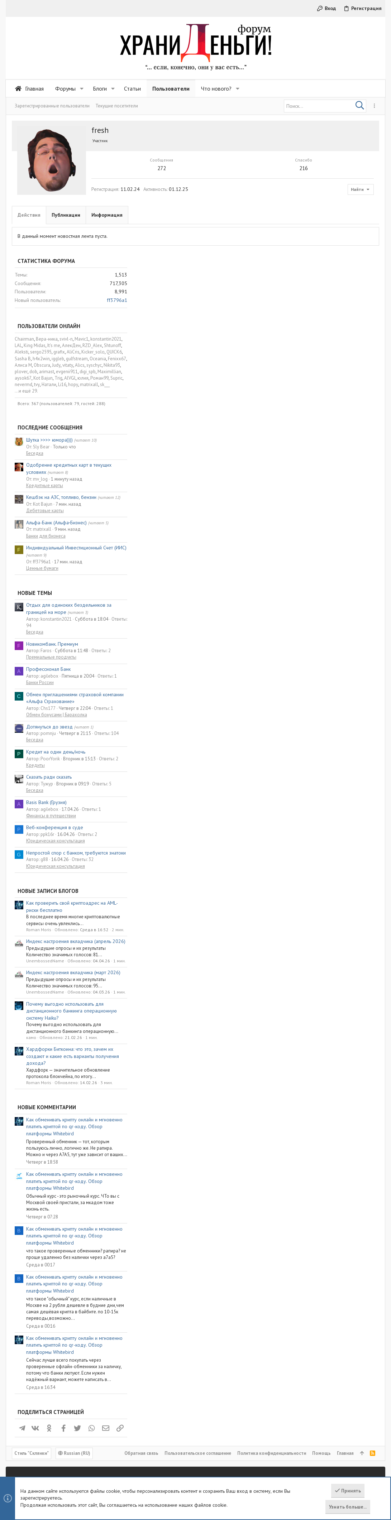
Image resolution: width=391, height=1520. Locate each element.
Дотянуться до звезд (298, 595)
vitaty (316, 234)
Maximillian (358, 241)
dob (282, 241)
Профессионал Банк (297, 538)
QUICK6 (363, 221)
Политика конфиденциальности (271, 1364)
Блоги (142, 1427)
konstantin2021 (355, 208)
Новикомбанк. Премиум (301, 513)
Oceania (347, 228)
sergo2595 (290, 221)
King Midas (284, 215)
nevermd (272, 254)
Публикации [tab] (66, 215)
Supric (365, 247)
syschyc (343, 234)
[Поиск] (325, 106)
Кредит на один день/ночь (304, 621)
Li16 (311, 254)
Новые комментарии (296, 976)
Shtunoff (361, 215)
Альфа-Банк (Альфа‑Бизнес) (305, 392)
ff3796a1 (366, 169)
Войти (267, 1402)
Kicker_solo (342, 221)
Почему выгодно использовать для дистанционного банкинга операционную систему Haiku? (320, 880)
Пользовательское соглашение (197, 1364)
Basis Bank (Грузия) (295, 671)
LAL (267, 215)
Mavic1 (331, 208)
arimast (295, 241)
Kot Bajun (292, 247)
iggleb (307, 228)
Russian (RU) (74, 1364)
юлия (332, 247)
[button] (82, 88)
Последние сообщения (299, 296)
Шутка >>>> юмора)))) (298, 309)
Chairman (273, 208)
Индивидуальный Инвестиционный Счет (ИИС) (325, 417)
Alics (329, 234)
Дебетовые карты (294, 380)
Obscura (291, 234)
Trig (307, 247)
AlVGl (319, 247)
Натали (298, 254)
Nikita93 (361, 234)
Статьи (143, 1414)
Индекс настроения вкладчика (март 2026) (322, 841)
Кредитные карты (293, 355)
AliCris (322, 221)
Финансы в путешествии (300, 685)
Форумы (145, 1402)
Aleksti (270, 221)
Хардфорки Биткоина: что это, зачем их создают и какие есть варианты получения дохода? (321, 925)
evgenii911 (316, 241)
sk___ (354, 254)
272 (130, 168)
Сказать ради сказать (298, 646)
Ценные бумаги (291, 437)
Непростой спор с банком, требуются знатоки (325, 722)
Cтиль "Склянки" (31, 1364)
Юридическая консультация (304, 710)
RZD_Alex (341, 215)
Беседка (283, 322)
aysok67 (272, 247)
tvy (286, 254)
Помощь (321, 1364)
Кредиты (284, 634)
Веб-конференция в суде (303, 696)
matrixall (338, 254)
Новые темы (284, 462)
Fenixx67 (366, 228)
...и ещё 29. (275, 260)
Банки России (289, 552)
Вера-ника (296, 208)
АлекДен (320, 215)
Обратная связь (141, 1364)
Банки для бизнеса (295, 405)
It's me (302, 215)
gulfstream (326, 228)
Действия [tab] (29, 215)
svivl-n (315, 208)
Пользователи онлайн (298, 195)
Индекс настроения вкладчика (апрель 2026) (325, 810)
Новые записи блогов (297, 760)
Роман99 (348, 247)
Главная (345, 1364)
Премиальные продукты (300, 526)
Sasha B (272, 228)
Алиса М (272, 234)
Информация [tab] (107, 215)
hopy (322, 254)
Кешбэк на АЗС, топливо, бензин (310, 366)
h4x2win (290, 228)
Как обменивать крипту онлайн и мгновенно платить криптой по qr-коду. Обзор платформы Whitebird (323, 995)
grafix (308, 221)
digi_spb (337, 241)
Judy (305, 234)
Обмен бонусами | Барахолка (305, 584)
